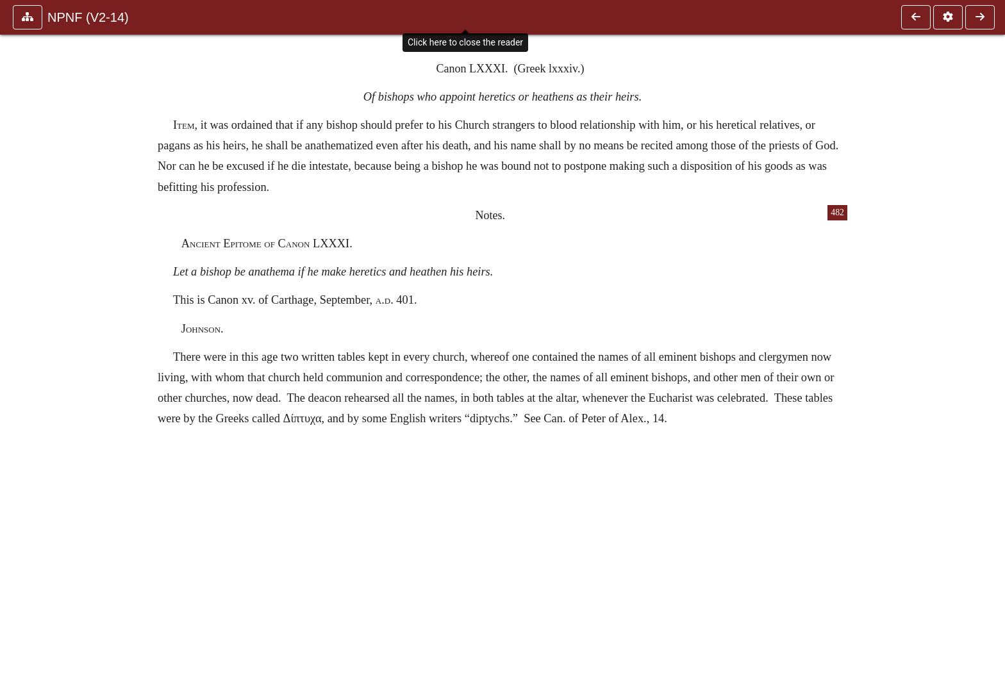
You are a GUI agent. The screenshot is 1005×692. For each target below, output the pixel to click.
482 (837, 212)
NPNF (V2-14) (88, 17)
